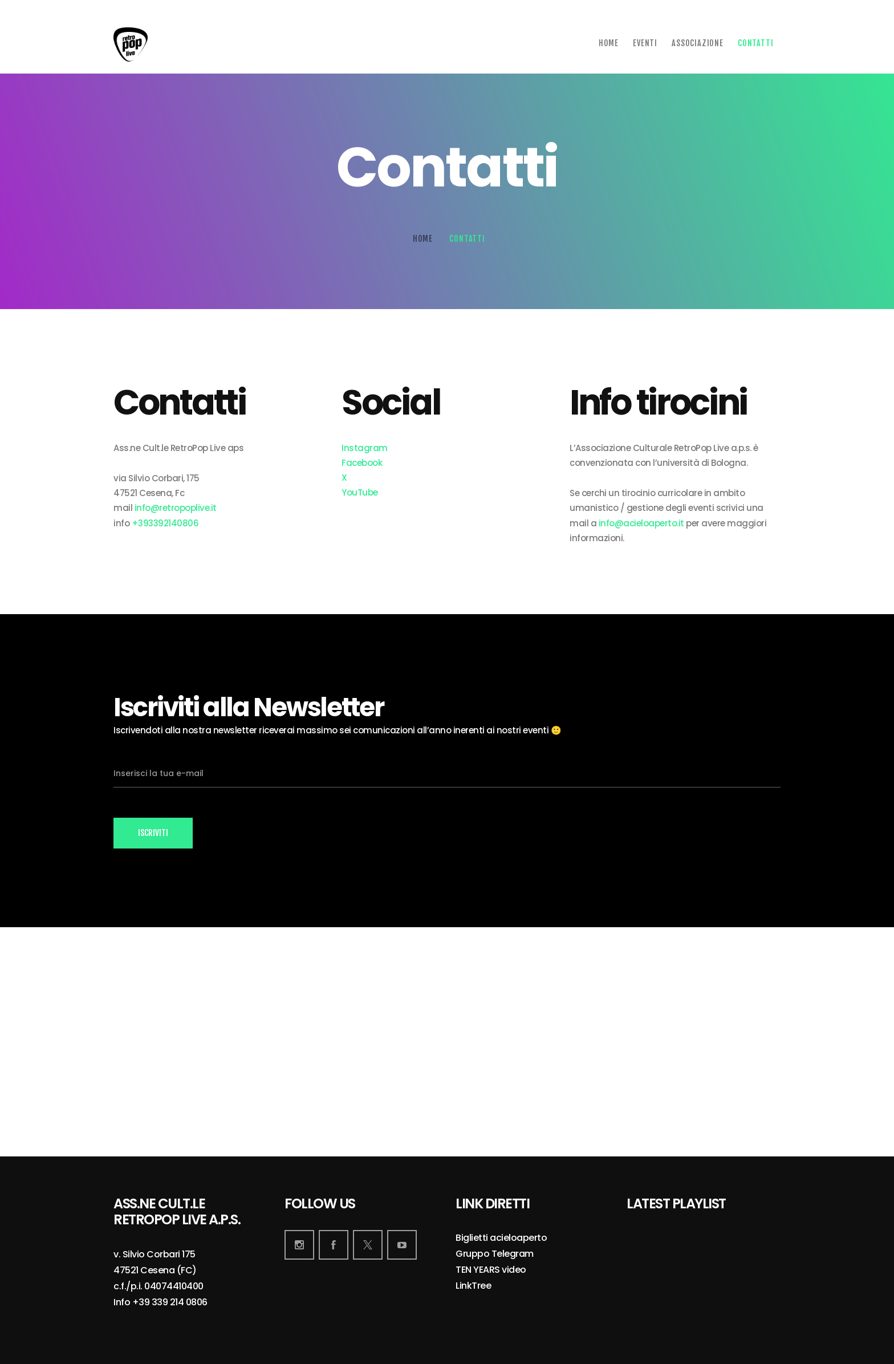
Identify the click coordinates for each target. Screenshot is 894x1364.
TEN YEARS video (491, 1270)
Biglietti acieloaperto (501, 1238)
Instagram (365, 448)
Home (423, 238)
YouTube (360, 492)
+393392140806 (165, 523)
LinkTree (473, 1286)
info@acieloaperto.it (641, 523)
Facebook (362, 463)
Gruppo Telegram (495, 1254)
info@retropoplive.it (176, 508)
